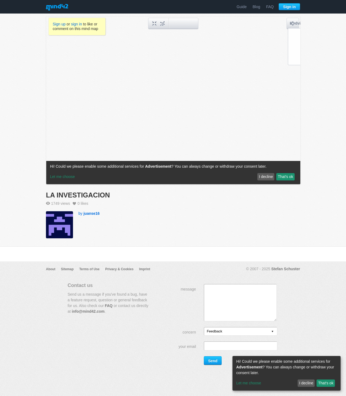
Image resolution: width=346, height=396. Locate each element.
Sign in (289, 7)
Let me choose (248, 383)
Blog (256, 7)
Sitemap (67, 269)
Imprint (144, 269)
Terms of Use (89, 269)
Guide (242, 7)
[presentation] (272, 332)
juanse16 (92, 213)
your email (187, 346)
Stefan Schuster (285, 269)
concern (189, 332)
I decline (306, 383)
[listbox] (240, 331)
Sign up (59, 24)
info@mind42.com (88, 311)
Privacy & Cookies (119, 269)
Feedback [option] (214, 331)
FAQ (270, 7)
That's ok (325, 383)
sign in (76, 24)
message (188, 289)
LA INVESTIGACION (78, 195)
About (50, 269)
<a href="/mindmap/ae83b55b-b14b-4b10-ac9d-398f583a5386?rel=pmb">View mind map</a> (173, 100)
